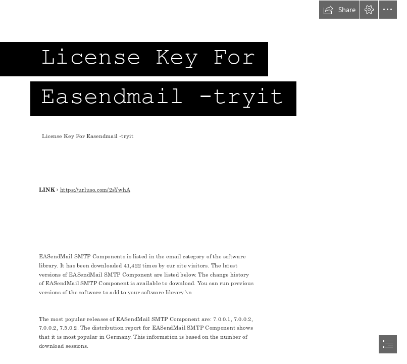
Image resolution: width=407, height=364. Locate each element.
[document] (203, 182)
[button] (339, 10)
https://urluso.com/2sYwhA (95, 190)
